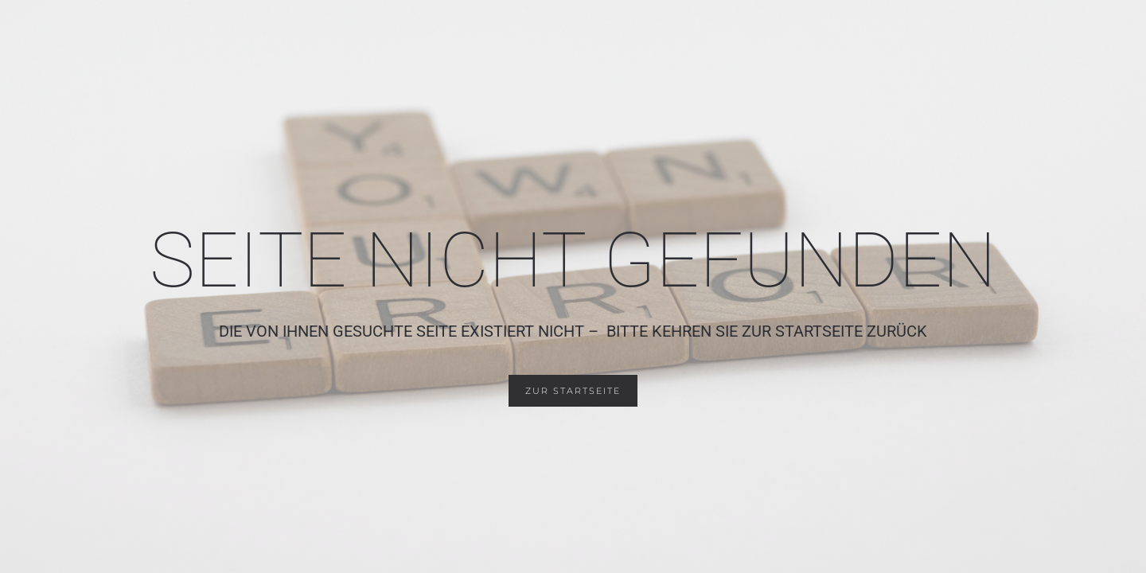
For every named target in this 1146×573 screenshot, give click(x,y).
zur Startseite (573, 390)
